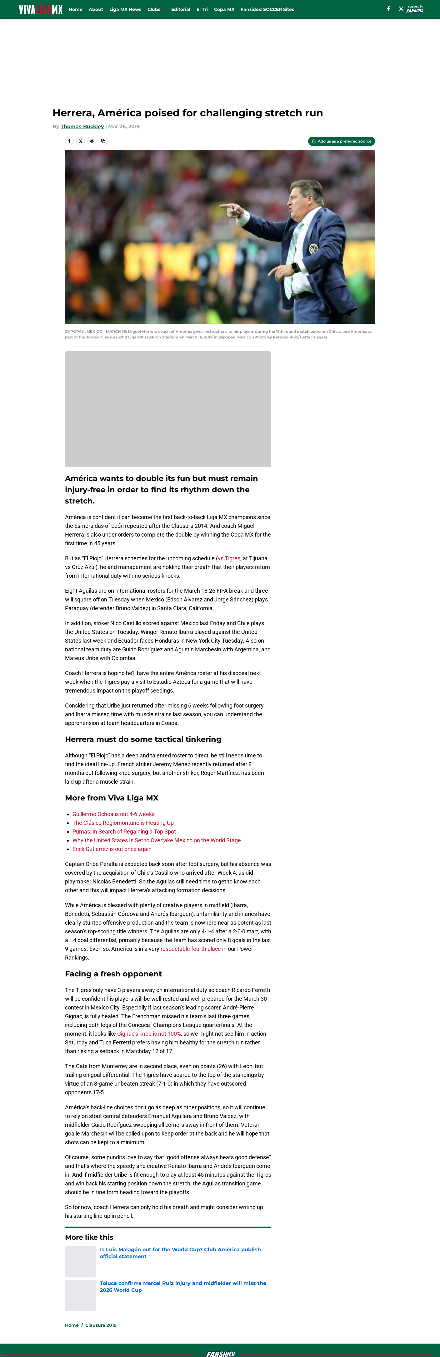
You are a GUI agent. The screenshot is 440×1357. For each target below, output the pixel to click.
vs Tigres (229, 558)
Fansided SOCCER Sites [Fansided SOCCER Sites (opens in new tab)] (267, 9)
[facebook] (388, 8)
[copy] (103, 141)
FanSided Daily (353, 1300)
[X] (401, 8)
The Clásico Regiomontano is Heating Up (123, 823)
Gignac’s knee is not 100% (149, 1033)
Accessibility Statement (93, 1323)
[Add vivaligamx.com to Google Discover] (341, 141)
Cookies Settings (228, 1323)
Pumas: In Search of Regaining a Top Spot (124, 831)
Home (75, 9)
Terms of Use (223, 1311)
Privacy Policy (165, 1311)
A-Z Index (160, 1323)
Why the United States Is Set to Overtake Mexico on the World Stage (156, 840)
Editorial (180, 9)
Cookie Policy (290, 1311)
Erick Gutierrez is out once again (112, 849)
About (96, 9)
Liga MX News (125, 9)
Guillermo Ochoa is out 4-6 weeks (113, 814)
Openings (159, 1300)
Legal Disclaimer (355, 1311)
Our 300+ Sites (292, 1300)
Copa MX (224, 9)
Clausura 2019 (101, 1256)
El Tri (202, 9)
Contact (217, 1300)
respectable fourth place (191, 949)
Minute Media (47, 1339)
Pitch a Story (79, 1311)
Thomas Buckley (82, 126)
